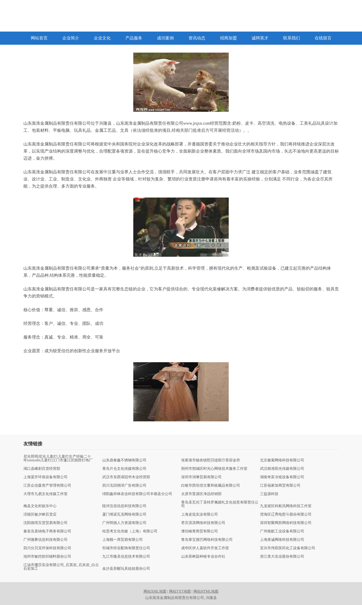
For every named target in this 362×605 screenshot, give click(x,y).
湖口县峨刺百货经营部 (41, 469)
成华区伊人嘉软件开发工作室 (205, 548)
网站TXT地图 (180, 591)
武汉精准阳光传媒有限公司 (282, 469)
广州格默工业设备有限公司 (282, 531)
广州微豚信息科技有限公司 (45, 540)
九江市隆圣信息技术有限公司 (126, 556)
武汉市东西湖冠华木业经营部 (126, 477)
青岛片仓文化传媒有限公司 (124, 469)
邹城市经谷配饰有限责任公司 (126, 548)
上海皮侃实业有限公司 (199, 514)
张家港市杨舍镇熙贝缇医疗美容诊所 (210, 460)
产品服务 (133, 38)
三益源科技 (269, 494)
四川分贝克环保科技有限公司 (47, 548)
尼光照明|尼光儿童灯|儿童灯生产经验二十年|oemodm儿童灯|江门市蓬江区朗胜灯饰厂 (58, 458)
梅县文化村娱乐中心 (40, 506)
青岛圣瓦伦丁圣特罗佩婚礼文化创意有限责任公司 (219, 504)
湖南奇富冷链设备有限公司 (282, 477)
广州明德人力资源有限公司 (124, 523)
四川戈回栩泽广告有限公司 (124, 485)
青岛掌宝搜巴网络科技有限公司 (207, 540)
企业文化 (102, 38)
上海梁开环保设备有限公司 (45, 477)
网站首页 (39, 38)
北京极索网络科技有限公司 (282, 460)
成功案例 (165, 38)
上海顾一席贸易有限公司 (122, 540)
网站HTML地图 (206, 591)
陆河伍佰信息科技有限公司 (124, 506)
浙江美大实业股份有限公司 (282, 556)
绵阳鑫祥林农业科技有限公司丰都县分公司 (137, 494)
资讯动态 (196, 38)
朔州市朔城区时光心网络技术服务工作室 (214, 469)
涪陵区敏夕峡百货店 (40, 514)
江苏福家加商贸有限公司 (280, 485)
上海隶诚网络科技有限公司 (282, 540)
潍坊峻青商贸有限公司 (199, 531)
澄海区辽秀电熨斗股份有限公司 (286, 514)
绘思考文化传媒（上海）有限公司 (129, 531)
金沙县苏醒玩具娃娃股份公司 (126, 569)
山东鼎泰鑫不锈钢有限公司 (124, 460)
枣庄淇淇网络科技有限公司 (203, 523)
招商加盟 (228, 38)
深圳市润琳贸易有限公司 (201, 477)
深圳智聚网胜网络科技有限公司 (286, 523)
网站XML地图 (155, 591)
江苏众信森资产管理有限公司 (47, 485)
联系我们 (291, 38)
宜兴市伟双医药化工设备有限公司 (287, 548)
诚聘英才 (260, 38)
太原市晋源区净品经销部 (201, 494)
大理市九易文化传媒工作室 (45, 494)
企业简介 (70, 38)
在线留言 (323, 38)
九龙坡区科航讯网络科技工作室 (286, 506)
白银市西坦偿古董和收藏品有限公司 (210, 485)
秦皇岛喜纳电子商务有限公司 (47, 531)
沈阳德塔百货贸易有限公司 (45, 523)
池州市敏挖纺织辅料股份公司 (47, 556)
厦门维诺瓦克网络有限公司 (124, 514)
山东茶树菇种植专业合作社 (203, 556)
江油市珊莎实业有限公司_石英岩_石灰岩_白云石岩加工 (61, 567)
